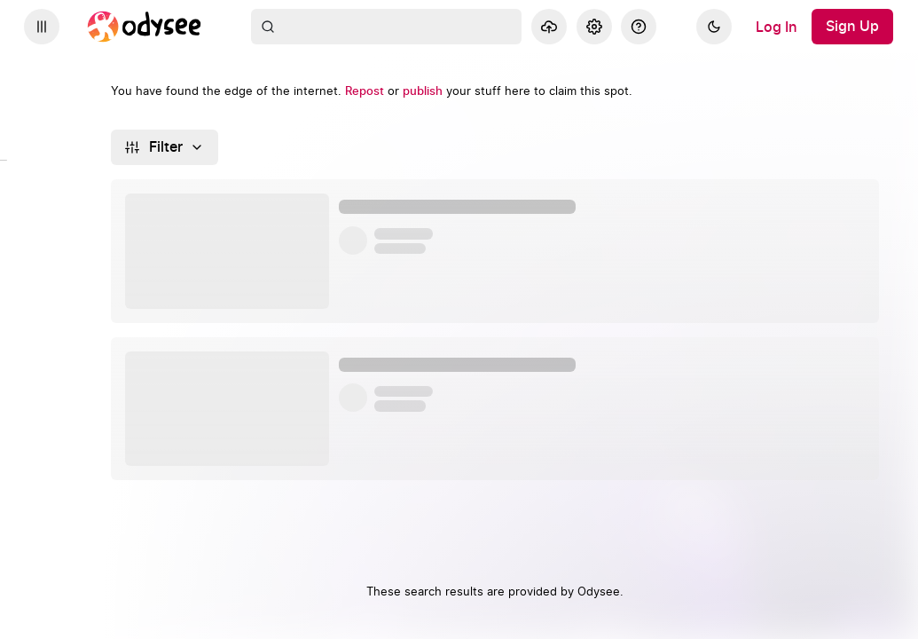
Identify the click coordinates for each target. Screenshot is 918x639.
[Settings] (594, 26)
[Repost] (364, 91)
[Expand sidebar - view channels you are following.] (41, 26)
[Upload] (549, 26)
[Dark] (714, 26)
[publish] (423, 91)
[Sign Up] (852, 26)
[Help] (638, 26)
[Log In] (776, 26)
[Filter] (164, 147)
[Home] (144, 26)
